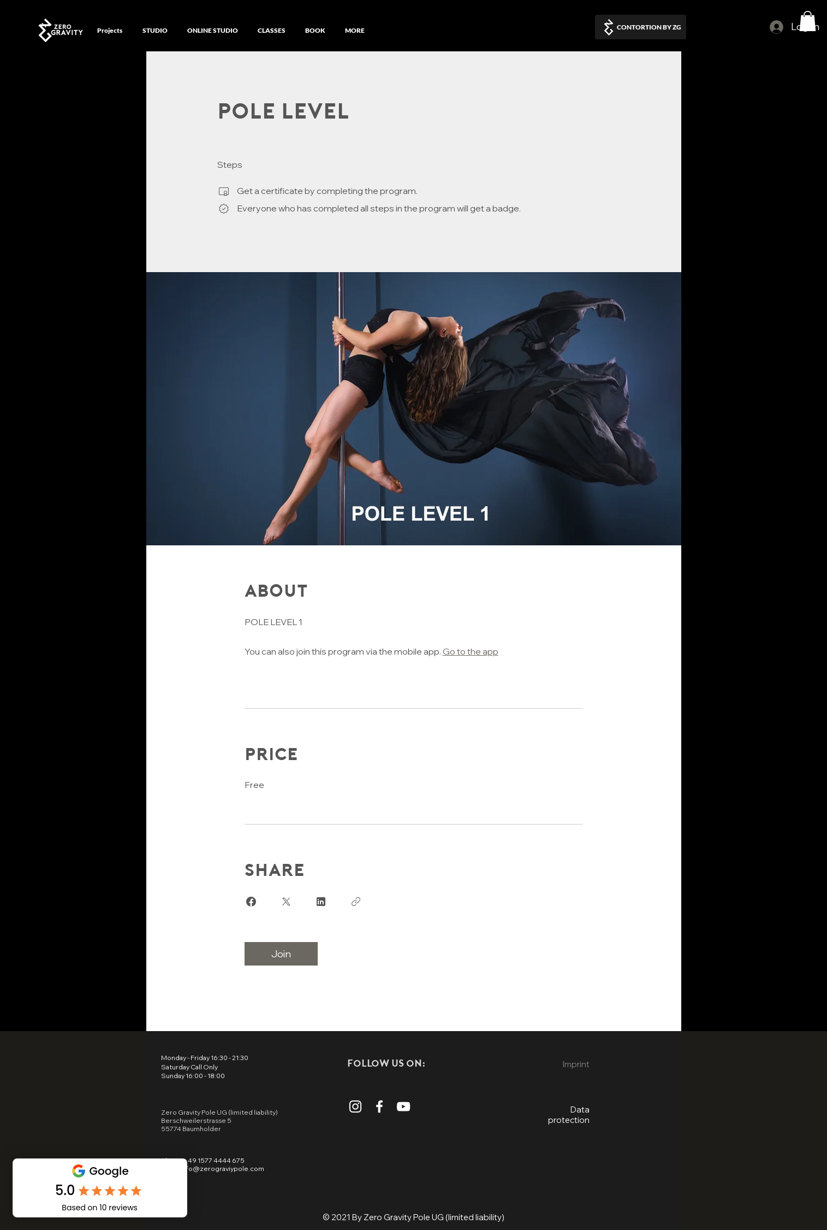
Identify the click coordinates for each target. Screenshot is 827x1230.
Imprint (576, 1064)
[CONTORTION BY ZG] (640, 27)
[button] (807, 21)
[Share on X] (286, 901)
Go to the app (470, 651)
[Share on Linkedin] (321, 901)
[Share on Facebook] (251, 901)
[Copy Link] (355, 901)
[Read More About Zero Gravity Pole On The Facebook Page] (379, 1106)
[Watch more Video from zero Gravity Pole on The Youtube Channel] (403, 1106)
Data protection (569, 1114)
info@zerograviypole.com (222, 1168)
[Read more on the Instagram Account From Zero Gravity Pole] (355, 1106)
